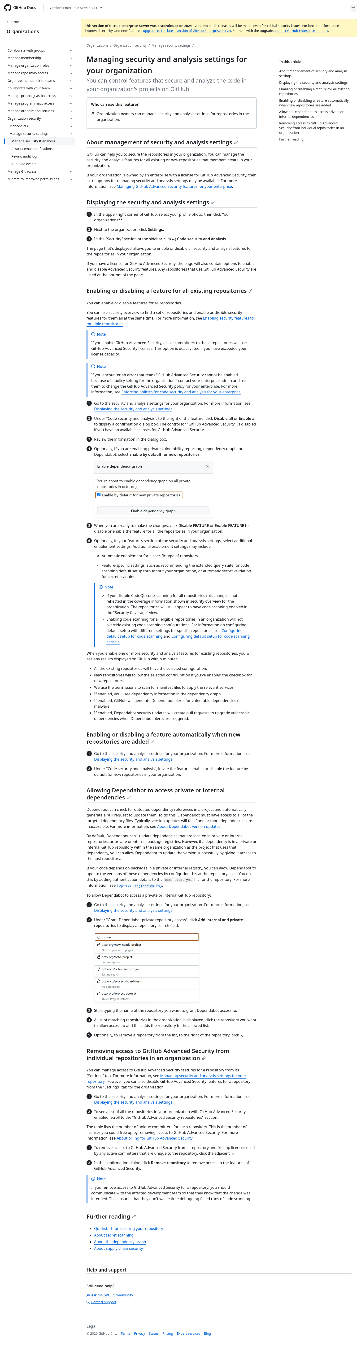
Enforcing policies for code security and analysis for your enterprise (181, 392)
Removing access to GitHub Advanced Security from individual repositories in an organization (158, 1054)
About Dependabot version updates (189, 826)
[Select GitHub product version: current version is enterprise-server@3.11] (75, 7)
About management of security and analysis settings (162, 142)
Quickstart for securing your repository (128, 1228)
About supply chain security (118, 1248)
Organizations (23, 31)
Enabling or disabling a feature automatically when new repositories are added (163, 737)
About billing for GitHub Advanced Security (154, 1138)
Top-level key (139, 885)
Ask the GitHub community (110, 1295)
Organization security (130, 45)
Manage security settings (171, 45)
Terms (125, 1333)
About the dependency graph (120, 1241)
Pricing (167, 1333)
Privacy (139, 1333)
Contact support (101, 1302)
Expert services (188, 1333)
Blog (207, 1333)
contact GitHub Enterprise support (301, 30)
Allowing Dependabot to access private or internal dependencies (156, 793)
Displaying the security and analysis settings (151, 202)
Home (13, 22)
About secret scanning (114, 1235)
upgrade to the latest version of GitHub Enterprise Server (187, 30)
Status (154, 1333)
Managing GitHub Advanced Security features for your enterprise (174, 186)
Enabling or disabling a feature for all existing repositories (169, 290)
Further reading (111, 1216)
